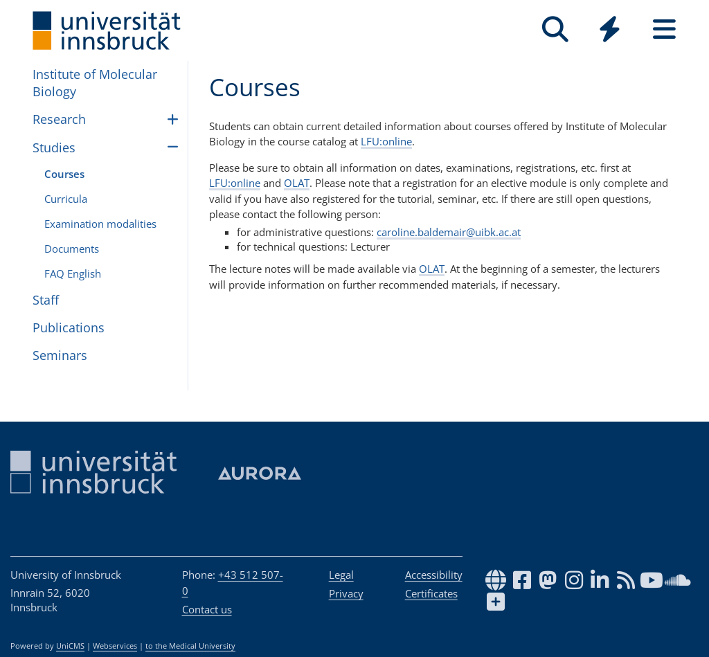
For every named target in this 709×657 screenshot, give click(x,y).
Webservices (115, 646)
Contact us (207, 609)
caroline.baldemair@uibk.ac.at (449, 232)
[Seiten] (664, 29)
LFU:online (386, 141)
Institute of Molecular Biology (95, 83)
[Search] (555, 29)
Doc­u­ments (71, 248)
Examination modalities (100, 224)
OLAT (296, 183)
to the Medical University (190, 646)
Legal (341, 575)
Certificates (431, 593)
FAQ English (72, 273)
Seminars (60, 355)
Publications (69, 327)
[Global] (610, 31)
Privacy (346, 593)
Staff (46, 299)
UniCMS (70, 646)
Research (59, 119)
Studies (54, 147)
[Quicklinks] (609, 29)
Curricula (65, 199)
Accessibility (434, 575)
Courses (64, 174)
